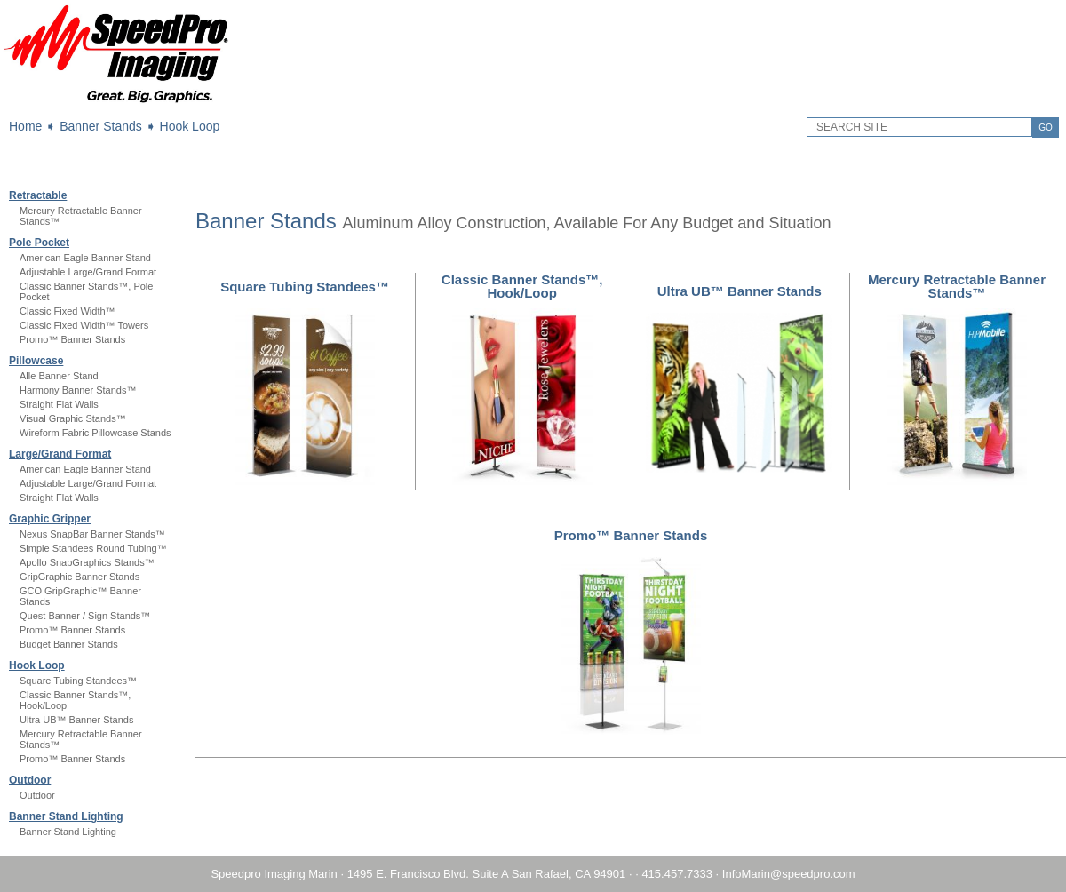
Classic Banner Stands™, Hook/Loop (522, 286)
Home (25, 126)
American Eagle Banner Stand (85, 257)
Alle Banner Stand (59, 375)
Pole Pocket (39, 242)
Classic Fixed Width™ (67, 311)
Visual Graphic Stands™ (73, 418)
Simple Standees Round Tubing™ (93, 548)
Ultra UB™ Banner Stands (76, 719)
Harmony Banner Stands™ (78, 390)
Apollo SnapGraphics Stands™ (87, 562)
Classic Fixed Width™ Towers (84, 325)
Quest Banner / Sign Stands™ (85, 615)
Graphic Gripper (50, 519)
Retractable (38, 195)
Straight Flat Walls (59, 404)
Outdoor (30, 780)
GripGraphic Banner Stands (79, 576)
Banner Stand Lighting (66, 816)
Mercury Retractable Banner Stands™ (957, 286)
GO (1045, 127)
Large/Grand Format (60, 454)
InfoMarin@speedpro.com (788, 873)
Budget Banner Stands (69, 644)
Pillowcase (36, 360)
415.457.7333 (676, 873)
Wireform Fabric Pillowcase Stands (95, 432)
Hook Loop (190, 126)
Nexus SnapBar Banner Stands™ (92, 534)
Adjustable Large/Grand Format (88, 272)
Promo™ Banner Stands (72, 339)
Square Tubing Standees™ (78, 680)
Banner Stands (101, 126)
